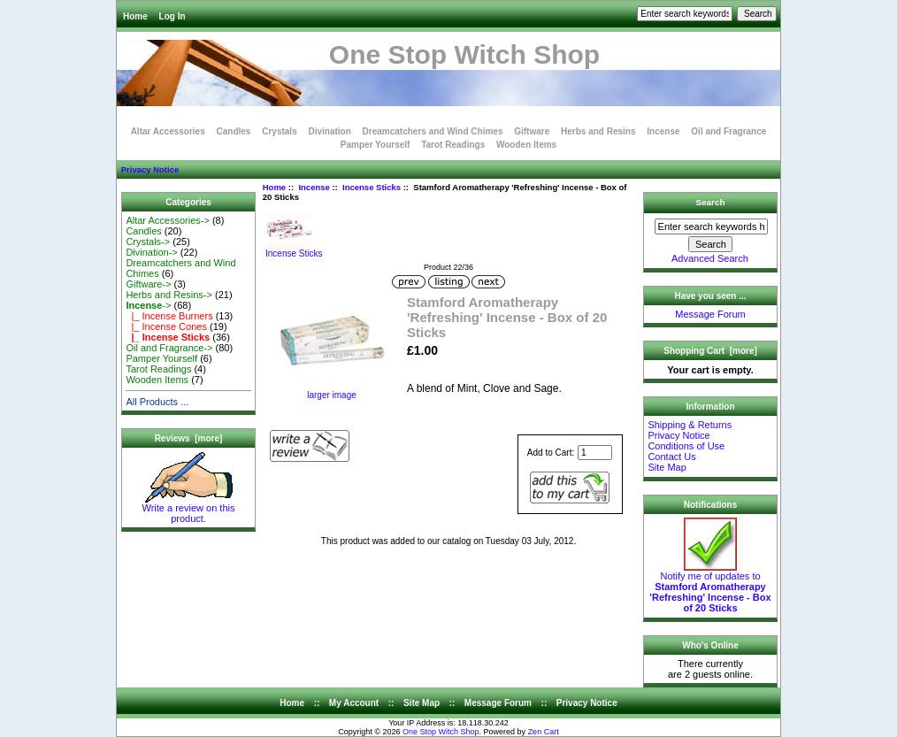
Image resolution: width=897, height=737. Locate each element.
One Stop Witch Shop (440, 731)
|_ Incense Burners (169, 316)
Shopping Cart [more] (710, 351)
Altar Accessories (168, 131)
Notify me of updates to (709, 587)
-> (148, 305)
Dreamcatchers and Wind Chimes (433, 131)
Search (710, 202)
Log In (172, 16)
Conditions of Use (686, 446)
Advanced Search (709, 258)
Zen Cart (543, 731)
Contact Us (671, 456)
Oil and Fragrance (728, 131)
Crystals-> (148, 241)
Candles (234, 131)
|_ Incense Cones (166, 326)
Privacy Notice (150, 169)
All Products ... (157, 401)
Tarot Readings (453, 145)
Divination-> (151, 252)
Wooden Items (526, 145)
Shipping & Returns (690, 424)
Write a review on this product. (188, 509)
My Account (354, 703)
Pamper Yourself (375, 145)
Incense (313, 187)
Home (135, 16)
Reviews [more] (189, 438)
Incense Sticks (371, 187)
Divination (329, 131)
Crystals (279, 131)
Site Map (667, 467)
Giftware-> (148, 284)
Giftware (531, 131)
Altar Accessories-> (167, 220)
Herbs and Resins (598, 131)
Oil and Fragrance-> (169, 347)
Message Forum (710, 314)
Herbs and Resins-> (169, 294)
